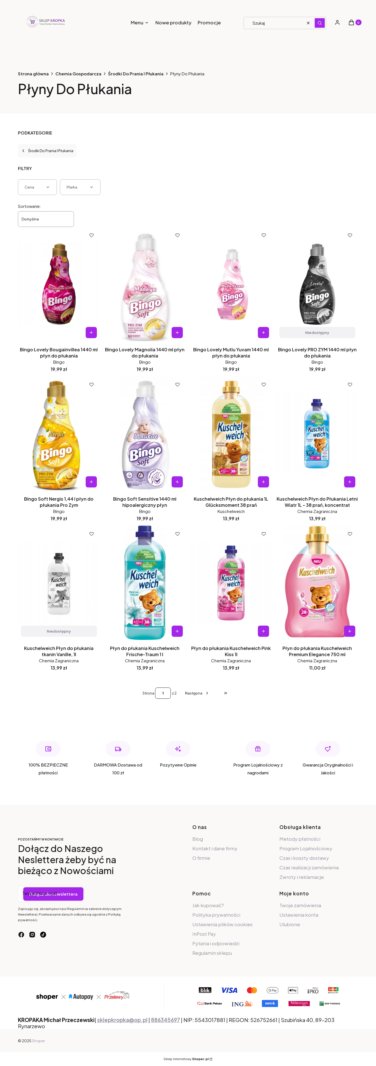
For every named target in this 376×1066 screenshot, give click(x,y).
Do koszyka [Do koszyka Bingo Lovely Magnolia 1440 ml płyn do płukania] (177, 332)
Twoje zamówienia (300, 905)
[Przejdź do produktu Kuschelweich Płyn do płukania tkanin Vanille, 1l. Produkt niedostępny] (59, 583)
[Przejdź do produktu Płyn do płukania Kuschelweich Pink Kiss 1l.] (231, 583)
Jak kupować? (208, 905)
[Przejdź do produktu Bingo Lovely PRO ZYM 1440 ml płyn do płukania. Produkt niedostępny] (317, 284)
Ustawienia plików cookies (222, 924)
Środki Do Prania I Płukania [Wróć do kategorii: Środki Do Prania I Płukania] (47, 150)
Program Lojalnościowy (305, 848)
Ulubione (289, 924)
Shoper (38, 1041)
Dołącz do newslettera (53, 894)
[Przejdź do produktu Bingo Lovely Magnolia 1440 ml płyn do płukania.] (145, 284)
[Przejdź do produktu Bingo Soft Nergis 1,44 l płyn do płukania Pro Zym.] (59, 433)
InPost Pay (204, 934)
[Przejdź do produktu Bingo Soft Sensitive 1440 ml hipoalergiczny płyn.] (145, 433)
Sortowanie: (29, 206)
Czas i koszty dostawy (304, 858)
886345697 (165, 1020)
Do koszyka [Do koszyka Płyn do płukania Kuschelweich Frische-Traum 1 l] (177, 631)
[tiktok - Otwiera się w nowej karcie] (43, 934)
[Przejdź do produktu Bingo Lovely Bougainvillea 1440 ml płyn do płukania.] (59, 284)
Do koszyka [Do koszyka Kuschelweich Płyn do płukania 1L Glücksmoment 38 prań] (263, 482)
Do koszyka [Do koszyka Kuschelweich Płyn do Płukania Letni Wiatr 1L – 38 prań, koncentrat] (349, 482)
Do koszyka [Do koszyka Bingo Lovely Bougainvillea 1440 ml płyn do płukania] (91, 332)
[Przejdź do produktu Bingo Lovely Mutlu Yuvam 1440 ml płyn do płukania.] (231, 284)
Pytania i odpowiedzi (215, 943)
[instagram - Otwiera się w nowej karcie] (32, 934)
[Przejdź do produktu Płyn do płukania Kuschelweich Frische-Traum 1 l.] (145, 583)
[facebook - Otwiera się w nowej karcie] (21, 934)
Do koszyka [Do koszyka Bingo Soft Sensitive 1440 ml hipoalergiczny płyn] (177, 482)
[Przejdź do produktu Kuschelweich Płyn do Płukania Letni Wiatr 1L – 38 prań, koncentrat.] (317, 433)
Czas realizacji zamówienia (309, 867)
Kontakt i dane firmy (214, 848)
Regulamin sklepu (212, 953)
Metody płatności (299, 839)
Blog (197, 839)
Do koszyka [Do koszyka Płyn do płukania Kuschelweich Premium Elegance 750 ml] (349, 631)
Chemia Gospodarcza (78, 73)
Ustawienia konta (298, 915)
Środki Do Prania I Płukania (136, 73)
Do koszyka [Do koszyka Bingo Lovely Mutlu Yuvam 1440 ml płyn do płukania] (263, 332)
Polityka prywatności (216, 915)
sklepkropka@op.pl (122, 1020)
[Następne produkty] (197, 693)
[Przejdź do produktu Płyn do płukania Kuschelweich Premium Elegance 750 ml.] (317, 583)
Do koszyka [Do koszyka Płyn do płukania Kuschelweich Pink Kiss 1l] (263, 631)
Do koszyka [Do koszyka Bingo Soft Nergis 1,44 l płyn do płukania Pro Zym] (91, 482)
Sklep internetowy (186, 1059)
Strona (148, 693)
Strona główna (33, 73)
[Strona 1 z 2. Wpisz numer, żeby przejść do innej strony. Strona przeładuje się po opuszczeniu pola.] (163, 693)
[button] (320, 23)
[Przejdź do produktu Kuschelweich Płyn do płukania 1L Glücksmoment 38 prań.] (231, 433)
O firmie (201, 858)
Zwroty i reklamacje (301, 877)
